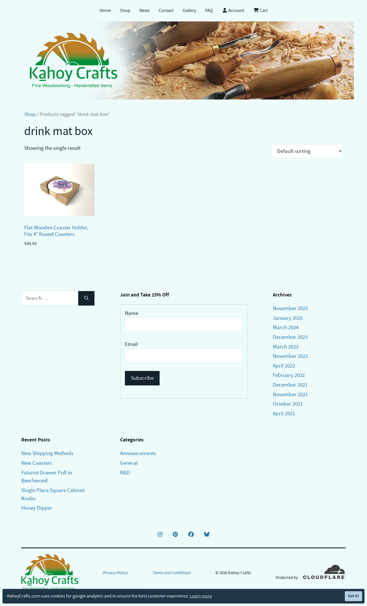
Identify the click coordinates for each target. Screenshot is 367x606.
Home (105, 10)
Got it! (353, 596)
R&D (125, 472)
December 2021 (290, 384)
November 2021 (290, 394)
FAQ (209, 10)
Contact (166, 10)
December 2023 (290, 337)
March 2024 (285, 327)
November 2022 (290, 356)
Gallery (189, 10)
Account (233, 10)
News (144, 10)
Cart (260, 10)
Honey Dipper (36, 507)
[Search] (86, 298)
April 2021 (284, 413)
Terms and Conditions (171, 573)
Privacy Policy (115, 573)
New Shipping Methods (47, 453)
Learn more (201, 596)
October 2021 (288, 403)
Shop (125, 10)
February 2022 (289, 375)
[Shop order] (307, 151)
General (129, 462)
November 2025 (290, 308)
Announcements (138, 453)
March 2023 (285, 346)
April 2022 (284, 365)
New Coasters (36, 462)
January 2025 (288, 317)
